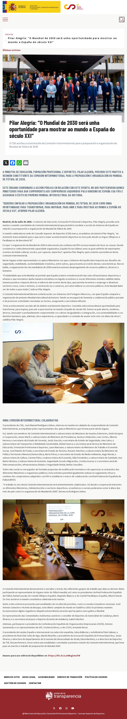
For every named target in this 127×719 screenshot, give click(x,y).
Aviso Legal (29, 677)
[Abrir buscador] (121, 19)
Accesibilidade (46, 677)
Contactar (35, 683)
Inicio (9, 34)
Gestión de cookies (15, 683)
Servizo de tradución (69, 677)
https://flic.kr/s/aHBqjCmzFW (64, 655)
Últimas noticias (12, 50)
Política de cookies (96, 677)
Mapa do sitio (12, 677)
